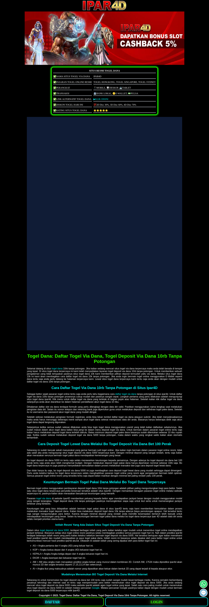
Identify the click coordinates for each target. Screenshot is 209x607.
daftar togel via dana (125, 394)
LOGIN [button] (157, 602)
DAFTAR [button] (52, 602)
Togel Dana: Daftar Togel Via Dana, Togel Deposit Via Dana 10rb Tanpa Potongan (103, 595)
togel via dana (43, 498)
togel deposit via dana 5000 (54, 530)
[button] (203, 593)
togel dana (57, 368)
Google (95, 588)
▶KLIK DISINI (100, 99)
